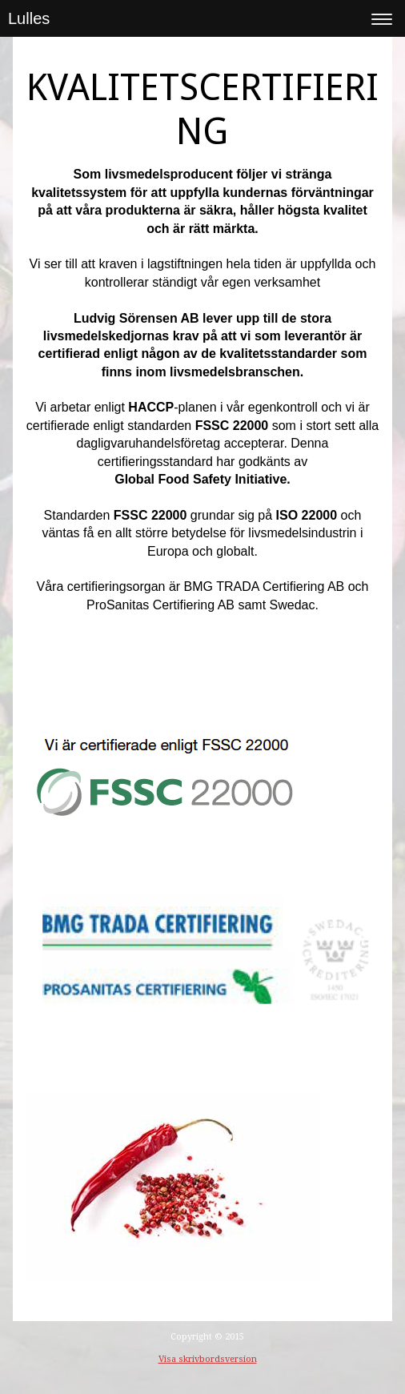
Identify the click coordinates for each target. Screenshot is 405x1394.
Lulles (29, 18)
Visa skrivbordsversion (207, 1359)
